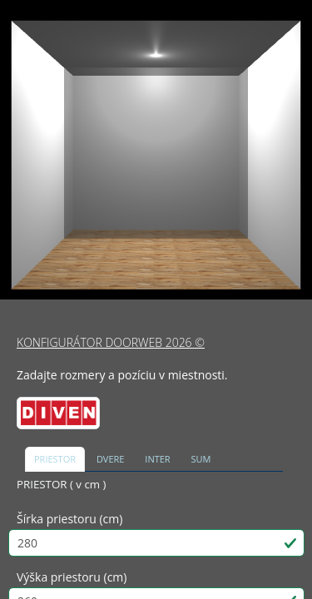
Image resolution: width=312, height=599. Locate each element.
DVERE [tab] (111, 459)
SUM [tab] (201, 459)
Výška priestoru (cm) (71, 577)
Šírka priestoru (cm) (69, 519)
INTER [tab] (157, 459)
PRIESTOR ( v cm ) (61, 484)
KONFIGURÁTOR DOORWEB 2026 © (111, 342)
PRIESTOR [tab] (55, 459)
